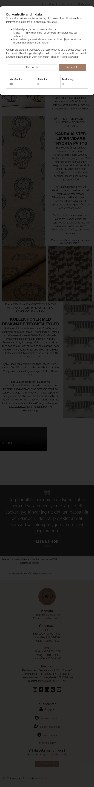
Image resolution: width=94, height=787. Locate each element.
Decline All (32, 67)
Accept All (72, 67)
